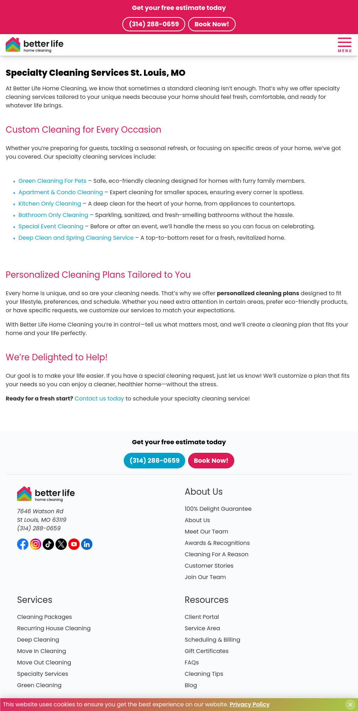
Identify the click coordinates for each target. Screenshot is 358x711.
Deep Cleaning (38, 640)
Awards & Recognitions (217, 543)
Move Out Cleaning (44, 662)
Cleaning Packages (44, 617)
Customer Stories (209, 566)
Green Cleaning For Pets (52, 181)
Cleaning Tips (204, 674)
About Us (197, 520)
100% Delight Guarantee (218, 509)
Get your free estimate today (179, 7)
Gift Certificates (207, 651)
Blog (191, 685)
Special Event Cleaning (51, 226)
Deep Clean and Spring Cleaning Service (76, 238)
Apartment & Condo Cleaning (60, 192)
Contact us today (99, 398)
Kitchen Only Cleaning (49, 204)
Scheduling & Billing (212, 640)
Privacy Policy (249, 704)
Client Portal (202, 617)
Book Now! (211, 24)
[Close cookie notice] (350, 705)
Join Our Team (205, 577)
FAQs (192, 662)
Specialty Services (42, 674)
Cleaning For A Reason (217, 554)
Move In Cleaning (41, 651)
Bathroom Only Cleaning (53, 215)
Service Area (202, 628)
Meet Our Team (207, 531)
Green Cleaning (39, 685)
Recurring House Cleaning (54, 628)
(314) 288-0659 (154, 24)
